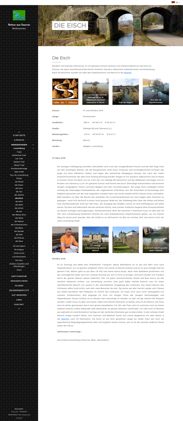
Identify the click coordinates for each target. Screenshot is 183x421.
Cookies (19, 418)
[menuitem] (19, 135)
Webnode (26, 415)
